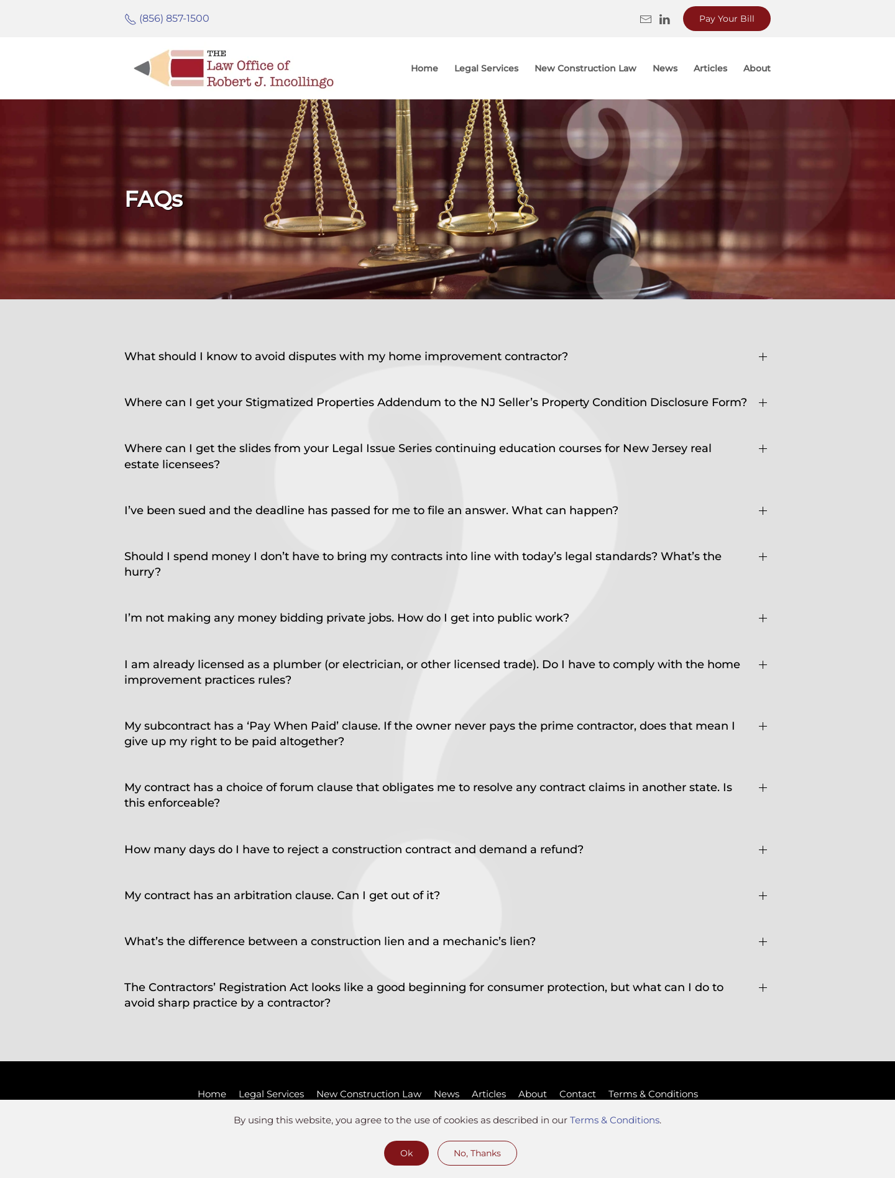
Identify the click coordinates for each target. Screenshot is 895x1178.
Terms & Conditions (653, 1094)
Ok (406, 1153)
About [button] (757, 68)
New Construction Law (585, 68)
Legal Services (486, 68)
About (532, 1094)
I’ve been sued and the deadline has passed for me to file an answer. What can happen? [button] (371, 510)
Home (424, 68)
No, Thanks (477, 1153)
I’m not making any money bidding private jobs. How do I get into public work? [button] (346, 618)
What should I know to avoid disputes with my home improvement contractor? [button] (346, 356)
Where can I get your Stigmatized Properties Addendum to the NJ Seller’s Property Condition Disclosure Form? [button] (435, 402)
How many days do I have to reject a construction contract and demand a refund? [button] (354, 849)
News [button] (665, 68)
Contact (577, 1094)
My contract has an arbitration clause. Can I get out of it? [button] (282, 895)
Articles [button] (710, 68)
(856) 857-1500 (166, 18)
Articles (489, 1094)
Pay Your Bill (727, 18)
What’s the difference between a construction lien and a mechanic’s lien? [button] (330, 941)
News (446, 1094)
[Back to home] (233, 68)
